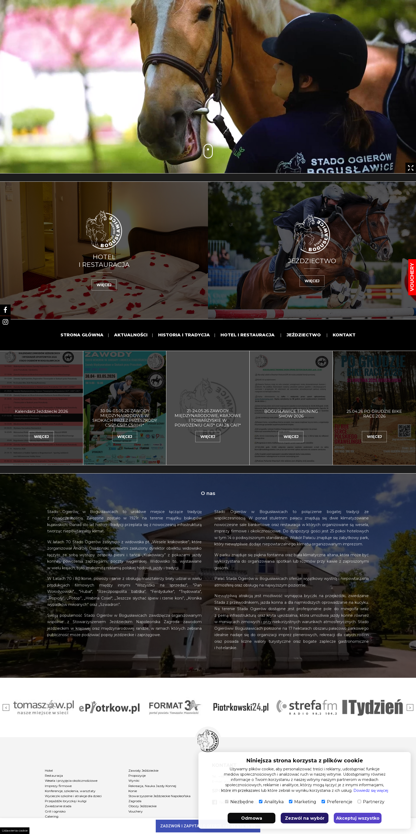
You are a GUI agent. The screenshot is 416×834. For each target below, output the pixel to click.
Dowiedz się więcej (370, 790)
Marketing (302, 801)
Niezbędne (239, 801)
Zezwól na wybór (304, 818)
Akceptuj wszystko (357, 818)
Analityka (271, 801)
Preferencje (337, 801)
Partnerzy (371, 801)
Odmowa (251, 818)
